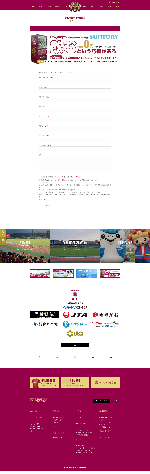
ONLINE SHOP (115, 2)
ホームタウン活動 (82, 433)
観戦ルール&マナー (37, 429)
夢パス (33, 434)
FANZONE (117, 7)
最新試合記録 (58, 423)
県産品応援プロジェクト (86, 435)
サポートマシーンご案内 (84, 455)
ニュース (33, 414)
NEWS (33, 7)
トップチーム (58, 429)
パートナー (80, 448)
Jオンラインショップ (108, 427)
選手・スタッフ (59, 436)
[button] (72, 282)
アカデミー (80, 420)
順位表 (56, 425)
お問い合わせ (103, 403)
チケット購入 (36, 427)
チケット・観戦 (36, 420)
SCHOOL (92, 7)
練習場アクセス (59, 440)
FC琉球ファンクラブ (108, 430)
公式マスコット (105, 423)
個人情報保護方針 (62, 180)
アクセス (34, 436)
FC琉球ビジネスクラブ (85, 453)
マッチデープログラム (107, 420)
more (75, 348)
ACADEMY (85, 7)
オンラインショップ (108, 425)
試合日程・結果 (59, 420)
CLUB (65, 7)
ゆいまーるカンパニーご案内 (86, 451)
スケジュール (58, 438)
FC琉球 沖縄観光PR (84, 438)
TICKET (40, 7)
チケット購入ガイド (37, 431)
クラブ (78, 414)
